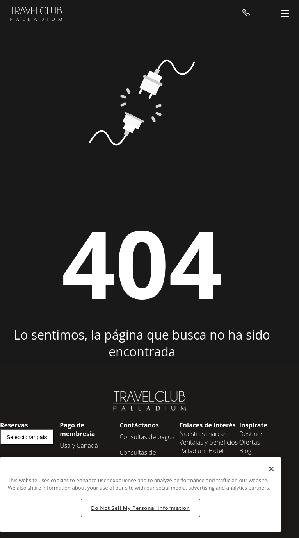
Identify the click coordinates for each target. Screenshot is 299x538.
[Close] (271, 468)
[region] (140, 494)
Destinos (251, 433)
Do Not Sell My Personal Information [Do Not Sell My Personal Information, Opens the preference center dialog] (140, 507)
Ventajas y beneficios (209, 442)
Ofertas (249, 442)
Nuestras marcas (203, 433)
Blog (245, 451)
